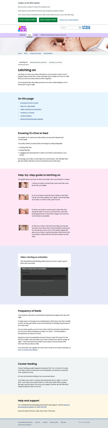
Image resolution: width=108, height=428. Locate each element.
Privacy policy (54, 422)
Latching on (23, 62)
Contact (37, 422)
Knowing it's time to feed (29, 103)
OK (44, 293)
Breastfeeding (48, 53)
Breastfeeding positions (38, 62)
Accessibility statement (25, 422)
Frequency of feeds (27, 113)
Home (20, 53)
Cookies (44, 422)
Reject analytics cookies (48, 20)
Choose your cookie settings (69, 20)
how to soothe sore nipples (28, 350)
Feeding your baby (35, 53)
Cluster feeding (25, 116)
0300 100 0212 (41, 407)
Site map (63, 422)
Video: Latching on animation (30, 109)
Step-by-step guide (27, 106)
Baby (25, 53)
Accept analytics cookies (27, 20)
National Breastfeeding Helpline (31, 119)
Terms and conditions (24, 425)
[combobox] (69, 27)
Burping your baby (55, 62)
